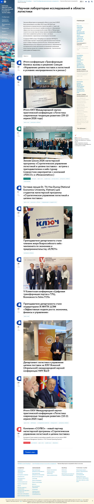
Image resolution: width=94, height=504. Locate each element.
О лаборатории (5, 17)
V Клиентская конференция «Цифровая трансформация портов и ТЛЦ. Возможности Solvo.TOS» (44, 294)
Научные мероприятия (52, 469)
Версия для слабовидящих (23, 493)
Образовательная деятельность (6, 49)
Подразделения (21, 476)
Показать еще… (30, 452)
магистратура (27, 181)
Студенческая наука (5, 53)
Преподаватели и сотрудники (21, 479)
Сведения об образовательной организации (21, 471)
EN (82, 1)
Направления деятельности (5, 20)
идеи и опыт (26, 122)
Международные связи (6, 24)
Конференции (5, 28)
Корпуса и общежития (22, 483)
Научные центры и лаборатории (51, 472)
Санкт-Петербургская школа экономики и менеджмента (44, 463)
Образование (36, 468)
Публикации (64, 471)
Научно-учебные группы (52, 475)
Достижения (5, 57)
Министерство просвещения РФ (80, 474)
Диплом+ (34, 484)
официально (55, 442)
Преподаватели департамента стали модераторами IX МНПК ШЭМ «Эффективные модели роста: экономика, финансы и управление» (45, 308)
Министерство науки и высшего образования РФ (81, 470)
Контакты (4, 37)
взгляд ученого (54, 422)
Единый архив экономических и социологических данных (68, 474)
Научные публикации (5, 41)
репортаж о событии (35, 122)
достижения (34, 442)
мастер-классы (55, 178)
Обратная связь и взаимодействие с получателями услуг (36, 493)
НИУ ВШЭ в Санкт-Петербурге (24, 463)
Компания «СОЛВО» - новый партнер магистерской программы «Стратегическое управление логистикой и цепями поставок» (46, 431)
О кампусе (21, 468)
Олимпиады (34, 478)
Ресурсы (64, 468)
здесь (81, 499)
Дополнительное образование (36, 486)
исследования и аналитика (43, 422)
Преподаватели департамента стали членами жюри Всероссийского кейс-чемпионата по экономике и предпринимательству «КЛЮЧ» (42, 245)
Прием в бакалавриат (36, 480)
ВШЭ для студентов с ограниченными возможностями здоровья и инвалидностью (23, 489)
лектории (34, 178)
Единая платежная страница (23, 495)
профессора (47, 178)
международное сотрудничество (49, 202)
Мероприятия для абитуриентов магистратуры (38, 474)
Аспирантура (35, 489)
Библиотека (64, 469)
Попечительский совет (22, 481)
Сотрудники (5, 34)
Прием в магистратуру (37, 482)
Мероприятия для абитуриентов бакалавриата (38, 470)
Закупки (19, 485)
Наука (49, 468)
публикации (33, 422)
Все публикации (82, 128)
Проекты (4, 31)
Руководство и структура (23, 474)
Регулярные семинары (5, 45)
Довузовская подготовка (37, 476)
